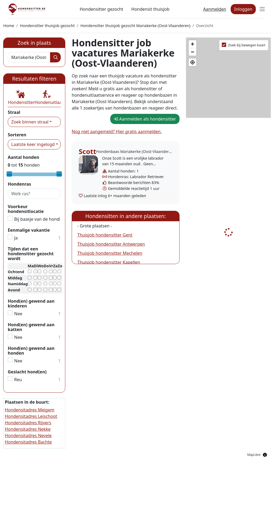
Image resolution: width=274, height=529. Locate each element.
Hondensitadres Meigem (29, 410)
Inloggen (243, 9)
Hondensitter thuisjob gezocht (47, 25)
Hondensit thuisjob (150, 9)
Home (8, 25)
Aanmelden (214, 9)
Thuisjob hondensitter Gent (104, 235)
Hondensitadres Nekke (28, 429)
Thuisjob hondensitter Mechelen (109, 253)
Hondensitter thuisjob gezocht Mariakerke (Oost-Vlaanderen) (135, 25)
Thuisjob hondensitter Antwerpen (111, 244)
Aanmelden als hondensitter (145, 119)
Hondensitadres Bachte (28, 442)
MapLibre (254, 455)
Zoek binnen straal (29, 122)
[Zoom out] (192, 52)
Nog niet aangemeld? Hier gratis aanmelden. (117, 131)
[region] (228, 249)
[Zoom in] (192, 44)
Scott (87, 151)
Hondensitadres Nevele (28, 435)
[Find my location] (192, 62)
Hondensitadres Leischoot (31, 416)
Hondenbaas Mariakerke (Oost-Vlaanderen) (135, 151)
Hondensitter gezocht (101, 9)
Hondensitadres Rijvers (28, 423)
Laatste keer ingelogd (33, 144)
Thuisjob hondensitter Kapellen (108, 262)
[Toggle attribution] (265, 455)
